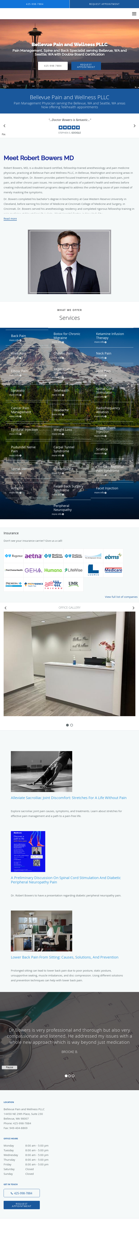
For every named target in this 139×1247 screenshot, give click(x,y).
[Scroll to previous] (5, 126)
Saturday (30, 1169)
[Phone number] (22, 1193)
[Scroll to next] (133, 126)
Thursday (30, 1159)
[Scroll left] (5, 607)
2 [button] (70, 1076)
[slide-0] (67, 725)
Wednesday (30, 1155)
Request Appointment (86, 65)
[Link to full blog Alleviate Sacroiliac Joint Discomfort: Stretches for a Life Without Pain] (69, 777)
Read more (10, 218)
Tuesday (30, 1150)
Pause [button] (3, 134)
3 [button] (73, 1076)
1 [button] (66, 1076)
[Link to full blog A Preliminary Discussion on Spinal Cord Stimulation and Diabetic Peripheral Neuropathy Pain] (69, 859)
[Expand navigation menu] (134, 13)
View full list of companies (121, 597)
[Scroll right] (133, 607)
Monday (30, 1145)
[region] (69, 1037)
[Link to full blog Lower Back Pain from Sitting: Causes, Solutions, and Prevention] (69, 936)
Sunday (30, 1173)
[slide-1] (72, 725)
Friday (30, 1164)
